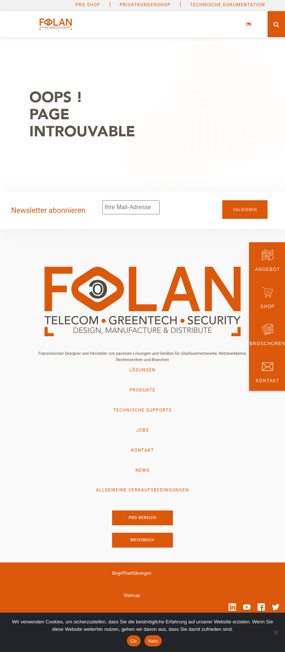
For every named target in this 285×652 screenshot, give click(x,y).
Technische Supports (142, 410)
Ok (134, 641)
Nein (153, 641)
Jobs (142, 430)
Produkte (142, 390)
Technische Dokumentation (227, 4)
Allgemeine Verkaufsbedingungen (142, 490)
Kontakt (142, 450)
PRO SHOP (87, 4)
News (142, 470)
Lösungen (143, 370)
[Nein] (275, 632)
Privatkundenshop (145, 4)
